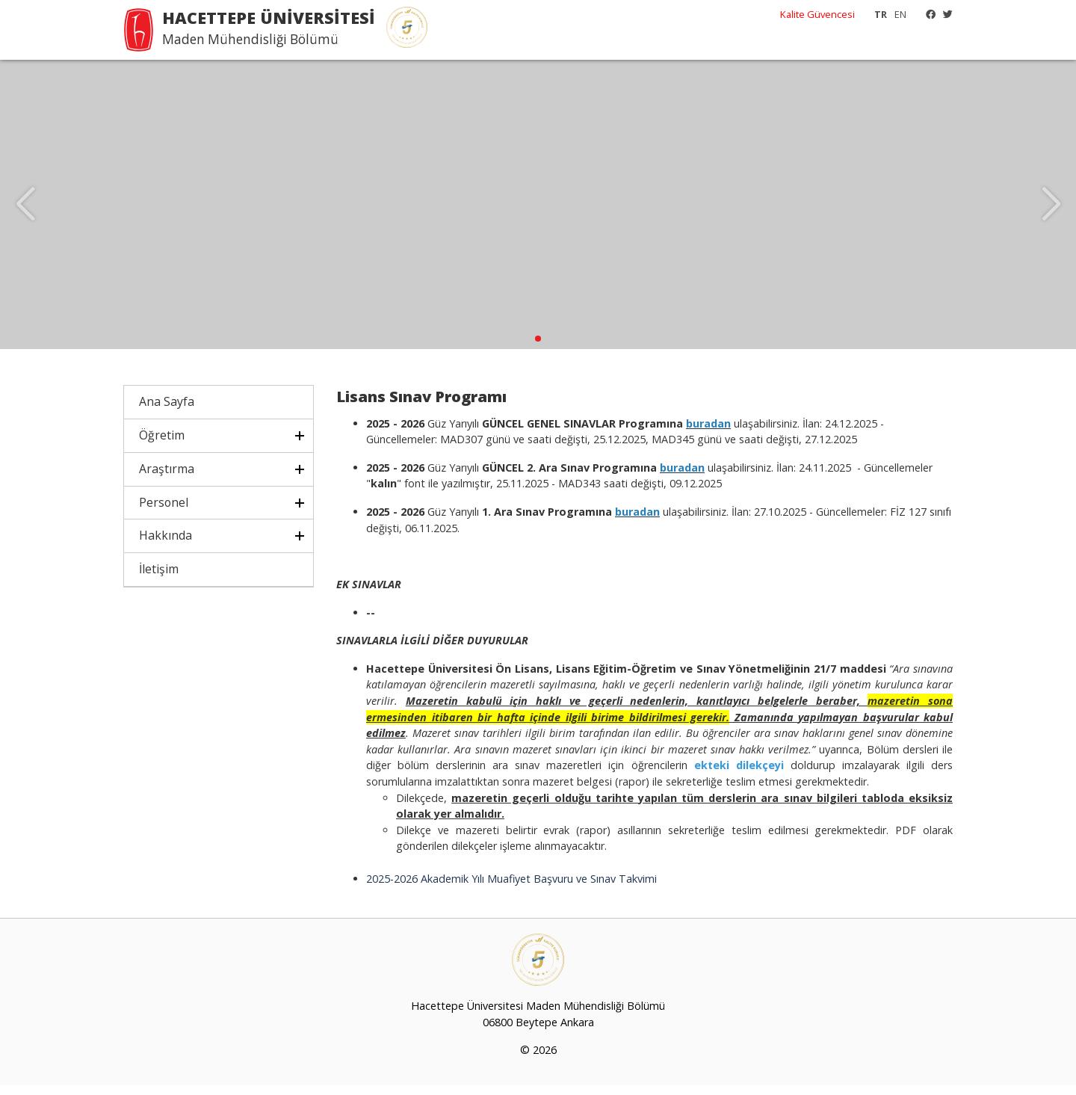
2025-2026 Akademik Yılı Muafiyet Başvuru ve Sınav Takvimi (511, 887)
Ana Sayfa (166, 411)
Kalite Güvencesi (817, 14)
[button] (538, 348)
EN (900, 14)
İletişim (159, 578)
